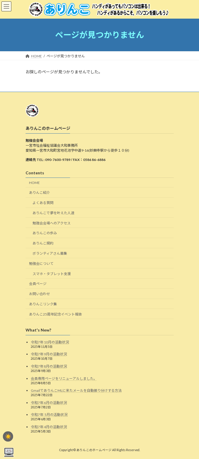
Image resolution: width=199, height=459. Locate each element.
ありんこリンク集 (43, 304)
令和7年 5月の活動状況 (49, 414)
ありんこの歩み (45, 233)
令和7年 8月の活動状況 (49, 366)
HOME (34, 182)
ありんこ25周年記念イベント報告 (55, 314)
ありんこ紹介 (39, 192)
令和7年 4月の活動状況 (49, 427)
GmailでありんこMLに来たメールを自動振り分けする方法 (76, 390)
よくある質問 (43, 203)
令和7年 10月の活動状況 (50, 342)
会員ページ (37, 283)
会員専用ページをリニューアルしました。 (64, 378)
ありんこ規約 (43, 243)
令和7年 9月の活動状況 (49, 354)
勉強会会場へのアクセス (52, 223)
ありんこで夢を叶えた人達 (53, 213)
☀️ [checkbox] (8, 436)
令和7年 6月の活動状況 (49, 402)
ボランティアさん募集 (50, 253)
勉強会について (41, 263)
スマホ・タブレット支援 (52, 273)
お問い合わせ (39, 294)
